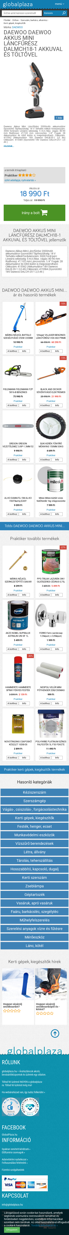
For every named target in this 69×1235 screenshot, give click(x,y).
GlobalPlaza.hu (9, 1134)
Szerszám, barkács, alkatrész (34, 20)
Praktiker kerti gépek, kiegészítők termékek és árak (34, 771)
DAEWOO (17, 27)
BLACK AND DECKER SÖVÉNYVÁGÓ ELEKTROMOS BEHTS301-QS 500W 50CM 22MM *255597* (51, 391)
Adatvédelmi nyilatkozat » (15, 1159)
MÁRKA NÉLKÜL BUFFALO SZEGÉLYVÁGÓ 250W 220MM (18, 336)
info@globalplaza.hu (12, 1204)
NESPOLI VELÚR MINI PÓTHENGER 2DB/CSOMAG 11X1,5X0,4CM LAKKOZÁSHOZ (51, 689)
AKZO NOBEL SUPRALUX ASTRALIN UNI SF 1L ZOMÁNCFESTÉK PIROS (18, 635)
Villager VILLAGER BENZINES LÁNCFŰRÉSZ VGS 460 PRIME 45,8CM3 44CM (51, 336)
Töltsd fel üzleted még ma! (18, 1085)
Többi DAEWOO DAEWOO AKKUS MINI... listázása (35, 527)
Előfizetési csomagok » (13, 1152)
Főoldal (7, 20)
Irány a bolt (34, 212)
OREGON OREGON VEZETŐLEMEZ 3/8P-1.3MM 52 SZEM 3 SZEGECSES (18, 445)
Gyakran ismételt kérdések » (16, 1149)
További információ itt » (44, 1225)
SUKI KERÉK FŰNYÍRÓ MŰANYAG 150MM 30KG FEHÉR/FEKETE (51, 445)
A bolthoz (12, 351)
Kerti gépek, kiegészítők (15, 23)
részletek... (9, 146)
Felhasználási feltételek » (15, 1162)
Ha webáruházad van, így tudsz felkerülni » (23, 1092)
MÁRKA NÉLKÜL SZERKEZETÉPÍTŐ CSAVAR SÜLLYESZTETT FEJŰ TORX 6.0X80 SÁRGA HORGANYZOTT (18, 580)
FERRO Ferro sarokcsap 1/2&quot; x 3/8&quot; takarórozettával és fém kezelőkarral (51, 635)
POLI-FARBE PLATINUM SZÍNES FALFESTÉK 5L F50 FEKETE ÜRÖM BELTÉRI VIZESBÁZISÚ (51, 743)
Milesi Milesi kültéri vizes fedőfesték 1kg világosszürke (51, 499)
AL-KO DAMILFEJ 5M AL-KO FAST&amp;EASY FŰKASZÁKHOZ (18, 499)
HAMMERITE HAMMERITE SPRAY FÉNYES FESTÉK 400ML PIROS (18, 689)
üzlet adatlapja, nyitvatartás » (20, 180)
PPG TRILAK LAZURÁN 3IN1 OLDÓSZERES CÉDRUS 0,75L (51, 580)
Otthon (15, 20)
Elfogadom (11, 1230)
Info (24, 351)
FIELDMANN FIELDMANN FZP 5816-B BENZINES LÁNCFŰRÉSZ (18, 391)
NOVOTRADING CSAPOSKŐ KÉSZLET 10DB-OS (18, 743)
